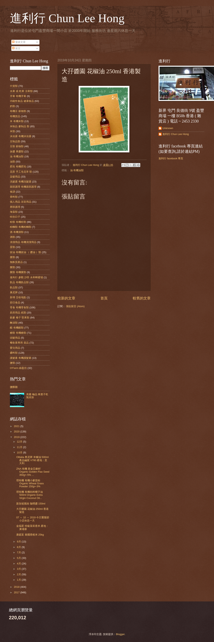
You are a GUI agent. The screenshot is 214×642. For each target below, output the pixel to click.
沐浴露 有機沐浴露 (20, 136)
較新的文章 (66, 298)
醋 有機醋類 (17, 327)
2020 (17, 431)
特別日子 (15, 216)
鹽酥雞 (14, 387)
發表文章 (19, 42)
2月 (19, 574)
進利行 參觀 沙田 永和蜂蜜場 (26, 277)
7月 (19, 552)
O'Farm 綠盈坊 (18, 368)
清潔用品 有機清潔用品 (23, 242)
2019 (17, 437)
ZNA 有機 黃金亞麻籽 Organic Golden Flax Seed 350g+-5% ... (32, 471)
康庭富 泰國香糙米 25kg (30, 534)
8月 (19, 547)
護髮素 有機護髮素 (20, 357)
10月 (20, 452)
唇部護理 (15, 206)
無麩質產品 (16, 262)
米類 (12, 131)
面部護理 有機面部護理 (23, 186)
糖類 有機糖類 (18, 332)
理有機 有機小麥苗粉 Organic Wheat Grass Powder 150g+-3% (30, 483)
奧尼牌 (14, 292)
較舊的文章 (142, 298)
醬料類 (14, 352)
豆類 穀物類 (17, 146)
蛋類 (12, 247)
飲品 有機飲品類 (19, 282)
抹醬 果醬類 (17, 151)
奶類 (12, 106)
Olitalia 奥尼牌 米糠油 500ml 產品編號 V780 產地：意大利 (32, 460)
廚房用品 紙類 (18, 312)
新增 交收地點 (18, 297)
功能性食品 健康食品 (22, 101)
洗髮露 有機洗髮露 (20, 181)
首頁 (104, 298)
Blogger (120, 634)
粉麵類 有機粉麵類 (20, 226)
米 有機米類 (17, 121)
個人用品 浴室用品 (20, 201)
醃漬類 (14, 322)
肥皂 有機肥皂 (18, 166)
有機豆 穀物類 (18, 111)
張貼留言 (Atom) (75, 306)
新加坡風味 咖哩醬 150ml (30, 503)
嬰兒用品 (15, 347)
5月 (19, 558)
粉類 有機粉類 (18, 221)
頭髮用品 (15, 337)
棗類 (12, 257)
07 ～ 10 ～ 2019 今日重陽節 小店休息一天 (32, 519)
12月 (20, 441)
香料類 (14, 196)
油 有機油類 (77, 170)
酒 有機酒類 (17, 232)
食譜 (12, 191)
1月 (19, 579)
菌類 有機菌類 (18, 272)
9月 (19, 541)
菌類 (12, 267)
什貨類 (14, 86)
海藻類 (14, 211)
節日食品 (15, 302)
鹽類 (12, 362)
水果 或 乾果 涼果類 (21, 91)
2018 (17, 586)
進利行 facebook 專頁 (171, 158)
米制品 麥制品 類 (19, 126)
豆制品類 (15, 141)
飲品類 (14, 287)
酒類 (12, 237)
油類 (12, 161)
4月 (19, 563)
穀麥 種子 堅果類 (19, 317)
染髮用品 (15, 176)
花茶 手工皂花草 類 (21, 171)
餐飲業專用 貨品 (19, 342)
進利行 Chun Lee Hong (67, 18)
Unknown (167, 128)
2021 (17, 426)
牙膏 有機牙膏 (18, 96)
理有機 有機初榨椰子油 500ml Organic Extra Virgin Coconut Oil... (29, 495)
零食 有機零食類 (19, 307)
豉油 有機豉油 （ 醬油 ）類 (25, 252)
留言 (16, 48)
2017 (17, 592)
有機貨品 (15, 116)
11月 (20, 447)
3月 (19, 568)
